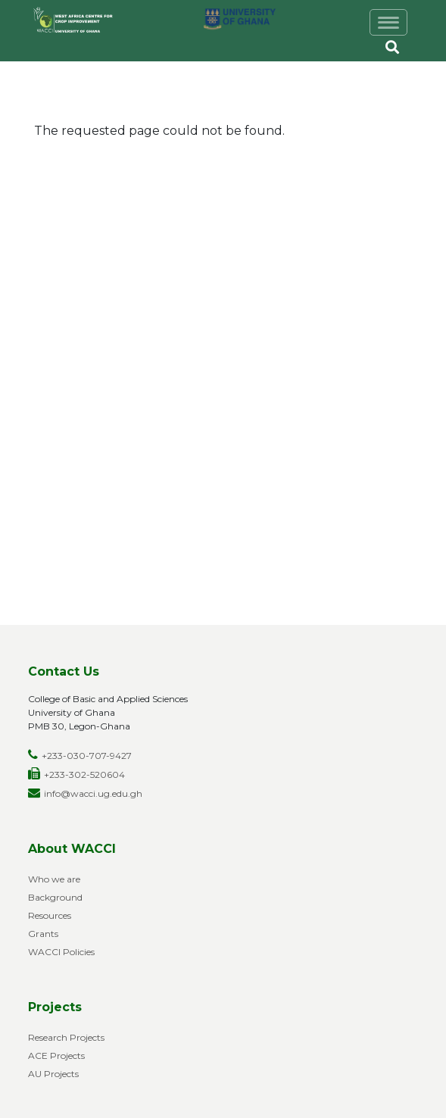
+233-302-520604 (84, 774)
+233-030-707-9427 (87, 755)
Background (55, 897)
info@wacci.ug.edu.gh (93, 793)
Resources (49, 915)
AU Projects (53, 1073)
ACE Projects (56, 1055)
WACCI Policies (61, 951)
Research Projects (66, 1037)
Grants (43, 933)
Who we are (54, 879)
